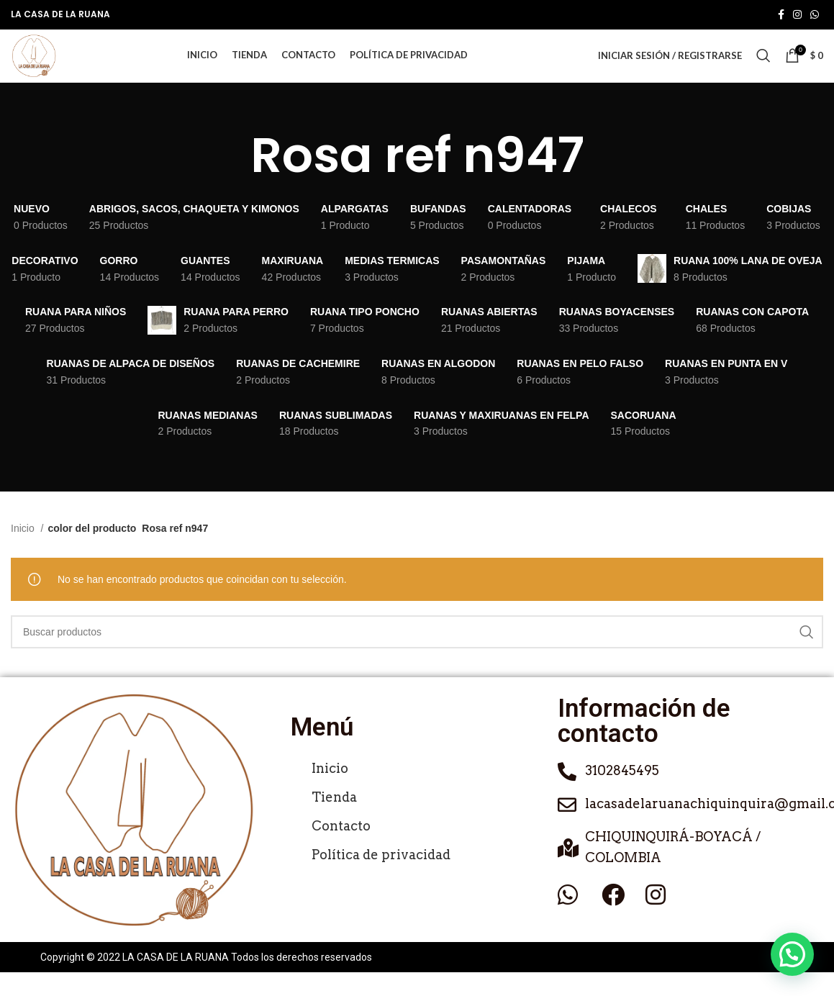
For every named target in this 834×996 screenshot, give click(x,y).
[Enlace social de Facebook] (781, 15)
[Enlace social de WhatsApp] (814, 15)
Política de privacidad (381, 878)
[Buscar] (763, 67)
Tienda (334, 820)
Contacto (341, 849)
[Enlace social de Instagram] (797, 15)
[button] (792, 954)
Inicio (24, 552)
